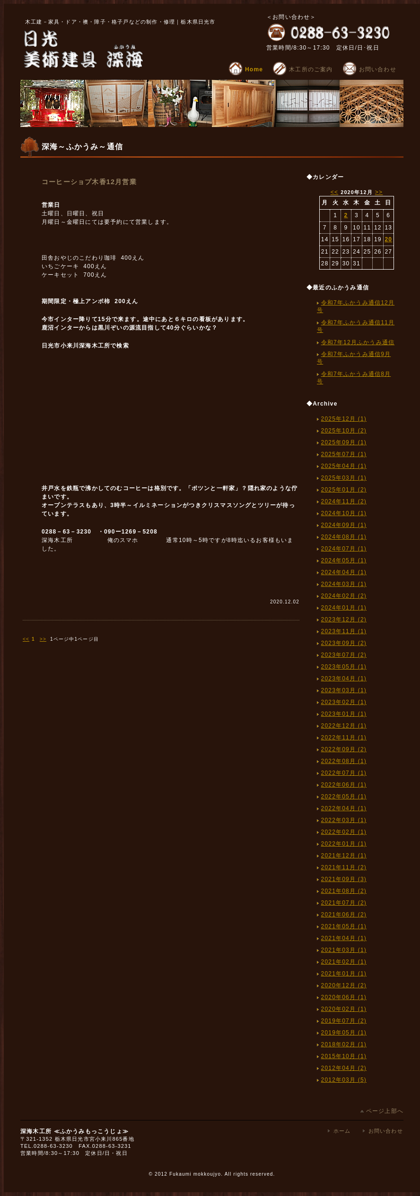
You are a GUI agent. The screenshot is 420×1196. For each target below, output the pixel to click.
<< (26, 639)
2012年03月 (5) (344, 1080)
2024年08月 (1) (344, 537)
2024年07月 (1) (344, 548)
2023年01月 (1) (344, 714)
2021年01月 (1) (344, 973)
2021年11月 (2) (344, 867)
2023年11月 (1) (344, 631)
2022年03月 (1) (344, 820)
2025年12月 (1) (344, 419)
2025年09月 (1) (344, 442)
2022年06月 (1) (344, 784)
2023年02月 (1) (344, 702)
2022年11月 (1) (344, 737)
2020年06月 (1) (344, 997)
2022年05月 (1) (344, 796)
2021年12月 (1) (344, 855)
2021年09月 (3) (344, 879)
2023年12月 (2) (344, 619)
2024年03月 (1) (344, 584)
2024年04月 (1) (344, 572)
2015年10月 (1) (344, 1056)
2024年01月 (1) (344, 607)
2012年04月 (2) (344, 1068)
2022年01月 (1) (344, 843)
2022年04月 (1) (344, 808)
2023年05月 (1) (344, 666)
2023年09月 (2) (344, 643)
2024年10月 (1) (344, 513)
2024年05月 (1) (344, 560)
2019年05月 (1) (344, 1032)
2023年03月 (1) (344, 690)
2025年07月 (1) (344, 454)
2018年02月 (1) (344, 1044)
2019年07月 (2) (344, 1021)
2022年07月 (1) (344, 773)
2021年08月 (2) (344, 891)
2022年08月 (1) (344, 761)
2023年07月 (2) (344, 655)
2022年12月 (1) (344, 725)
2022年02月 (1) (344, 832)
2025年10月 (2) (344, 430)
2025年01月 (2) (344, 489)
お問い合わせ (369, 69)
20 (388, 239)
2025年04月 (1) (344, 466)
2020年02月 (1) (344, 1009)
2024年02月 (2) (344, 596)
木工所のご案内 (302, 69)
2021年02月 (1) (344, 961)
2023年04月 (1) (344, 678)
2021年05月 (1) (344, 926)
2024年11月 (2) (344, 501)
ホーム (342, 1131)
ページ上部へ (381, 1111)
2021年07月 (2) (344, 902)
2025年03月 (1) (344, 478)
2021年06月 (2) (344, 914)
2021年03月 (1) (344, 950)
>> (43, 639)
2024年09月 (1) (344, 525)
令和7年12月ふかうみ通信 (358, 342)
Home (245, 69)
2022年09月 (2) (344, 749)
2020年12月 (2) (344, 985)
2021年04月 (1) (344, 938)
